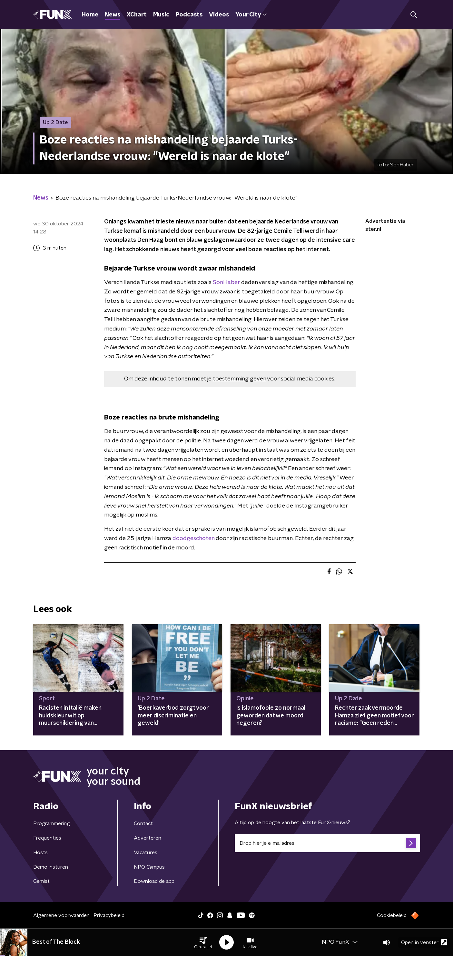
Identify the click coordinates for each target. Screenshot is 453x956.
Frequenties (47, 838)
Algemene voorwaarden (61, 915)
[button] (203, 942)
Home (90, 15)
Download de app (154, 881)
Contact (143, 823)
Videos (219, 15)
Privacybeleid (109, 915)
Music (161, 15)
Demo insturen (50, 867)
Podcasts (189, 15)
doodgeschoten (193, 538)
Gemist (41, 881)
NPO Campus (149, 867)
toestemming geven (239, 379)
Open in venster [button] (424, 942)
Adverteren (147, 838)
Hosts (40, 852)
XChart (137, 15)
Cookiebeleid (392, 915)
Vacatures (145, 852)
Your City (251, 15)
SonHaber (226, 282)
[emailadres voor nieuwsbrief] (327, 843)
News (112, 15)
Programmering (51, 823)
